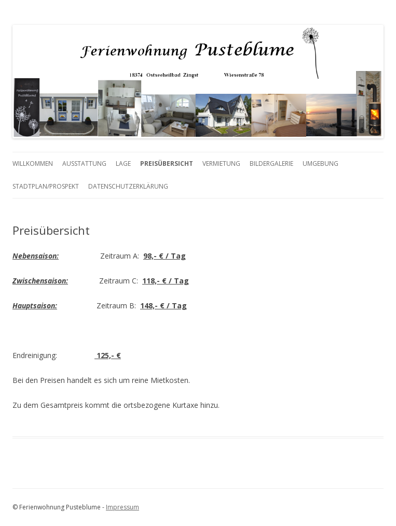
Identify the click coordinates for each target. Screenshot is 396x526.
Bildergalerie (271, 163)
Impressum (122, 507)
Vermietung (221, 163)
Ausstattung (84, 163)
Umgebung (320, 163)
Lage (123, 163)
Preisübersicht (166, 163)
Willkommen (32, 163)
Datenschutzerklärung (128, 186)
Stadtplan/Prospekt (45, 186)
